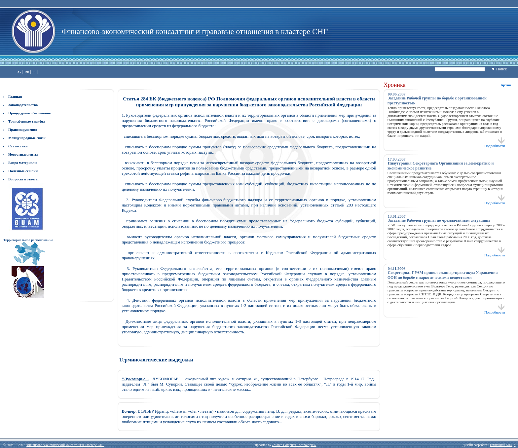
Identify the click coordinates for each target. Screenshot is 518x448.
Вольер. (129, 411)
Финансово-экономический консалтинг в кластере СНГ (65, 445)
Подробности (494, 144)
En (34, 72)
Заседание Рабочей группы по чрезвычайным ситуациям (439, 220)
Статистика (18, 146)
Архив (505, 85)
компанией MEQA (502, 445)
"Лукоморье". (135, 378)
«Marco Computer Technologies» (294, 445)
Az (19, 72)
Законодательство (23, 105)
